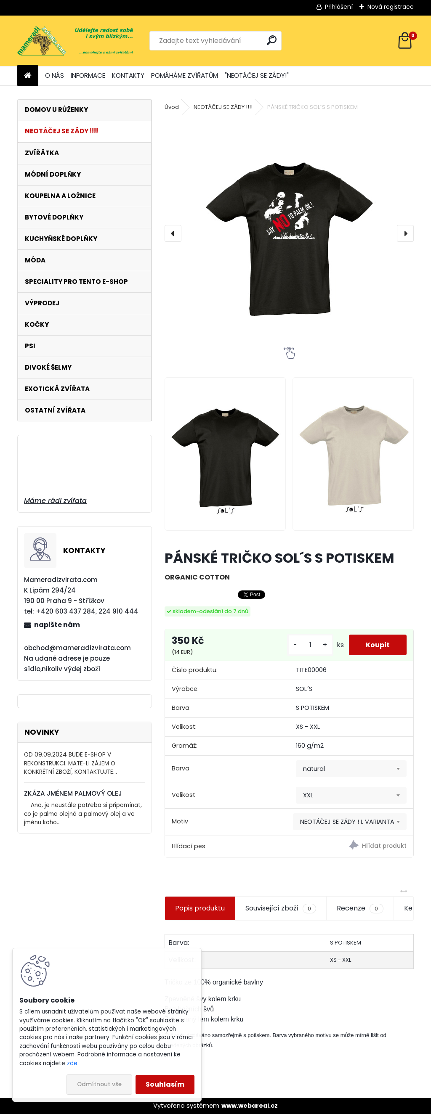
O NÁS (54, 75)
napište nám (57, 625)
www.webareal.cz (249, 1105)
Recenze (360, 908)
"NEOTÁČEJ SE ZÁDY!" (257, 75)
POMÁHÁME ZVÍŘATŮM (184, 75)
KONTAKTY (128, 75)
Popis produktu (200, 908)
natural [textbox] (314, 769)
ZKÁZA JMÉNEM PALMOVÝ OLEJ (73, 793)
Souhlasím (165, 1084)
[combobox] (351, 768)
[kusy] (310, 645)
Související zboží (280, 908)
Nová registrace (390, 7)
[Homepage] (27, 75)
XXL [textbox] (308, 795)
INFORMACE (88, 75)
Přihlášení (339, 7)
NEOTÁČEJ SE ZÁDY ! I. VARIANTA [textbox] (347, 822)
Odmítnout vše (99, 1084)
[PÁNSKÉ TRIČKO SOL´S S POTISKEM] (289, 233)
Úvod (172, 107)
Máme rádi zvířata (55, 500)
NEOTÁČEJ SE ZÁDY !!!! (223, 107)
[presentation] (173, 233)
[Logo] (75, 41)
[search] (272, 40)
